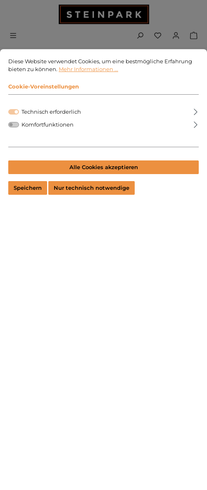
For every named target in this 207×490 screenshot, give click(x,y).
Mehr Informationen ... (88, 70)
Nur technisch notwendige (91, 189)
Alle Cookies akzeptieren (103, 168)
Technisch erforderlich (51, 113)
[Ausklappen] (196, 112)
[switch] (13, 126)
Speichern (28, 189)
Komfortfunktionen (47, 126)
